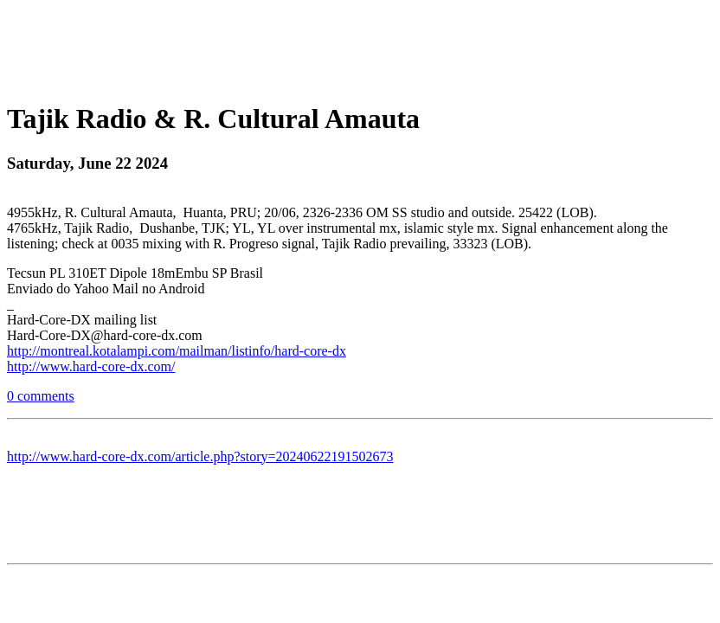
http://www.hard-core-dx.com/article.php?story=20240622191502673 (200, 456)
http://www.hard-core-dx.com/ (91, 366)
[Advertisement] (360, 46)
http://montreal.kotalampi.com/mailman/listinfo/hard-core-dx (176, 351)
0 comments (40, 396)
